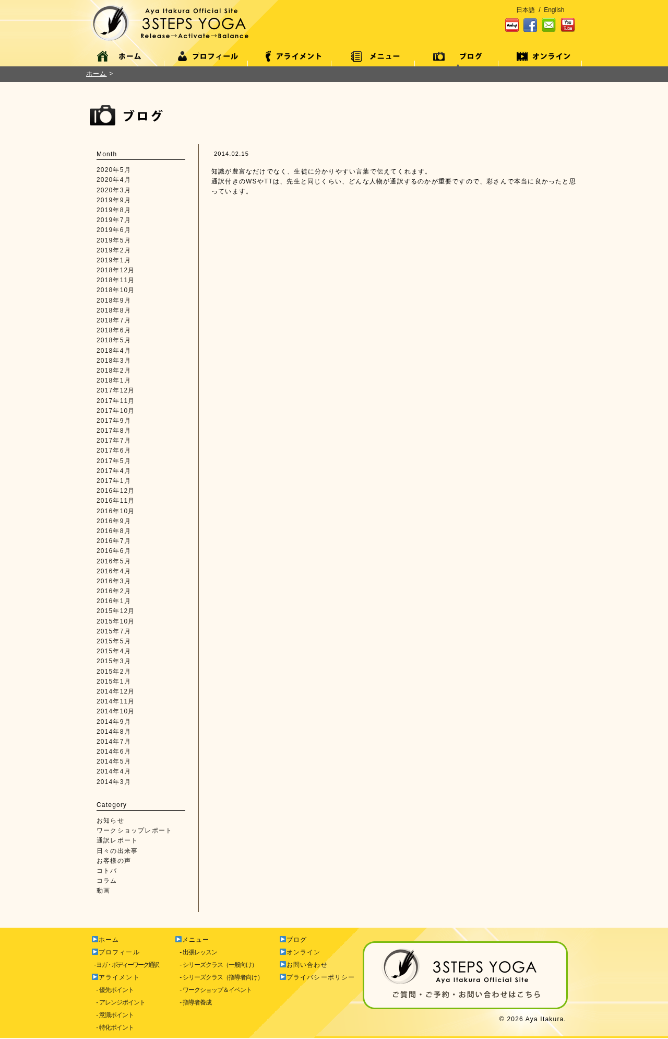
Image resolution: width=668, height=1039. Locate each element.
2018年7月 (114, 320)
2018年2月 (114, 370)
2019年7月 (114, 220)
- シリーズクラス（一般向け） (216, 964)
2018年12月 (116, 270)
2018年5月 (114, 340)
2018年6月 (114, 330)
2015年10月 (116, 621)
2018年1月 (114, 380)
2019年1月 (114, 260)
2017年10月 (116, 410)
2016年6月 (114, 551)
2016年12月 (116, 490)
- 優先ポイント (112, 990)
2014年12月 (116, 691)
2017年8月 (114, 430)
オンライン (300, 952)
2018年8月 (114, 310)
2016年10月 (116, 511)
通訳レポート (117, 840)
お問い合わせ (304, 964)
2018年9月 (114, 300)
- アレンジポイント (118, 1002)
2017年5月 (114, 461)
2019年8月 (114, 210)
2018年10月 (116, 290)
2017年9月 (114, 420)
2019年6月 (114, 230)
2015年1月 (114, 681)
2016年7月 (114, 541)
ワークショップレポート (134, 830)
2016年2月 (114, 591)
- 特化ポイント (112, 1027)
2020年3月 (114, 190)
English (554, 10)
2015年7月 (114, 631)
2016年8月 (114, 531)
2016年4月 (114, 571)
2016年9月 (114, 521)
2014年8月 (114, 731)
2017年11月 (116, 401)
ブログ (293, 939)
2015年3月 (114, 661)
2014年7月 (114, 741)
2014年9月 (114, 721)
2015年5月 (114, 641)
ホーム (96, 73)
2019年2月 (114, 250)
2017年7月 (114, 440)
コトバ (107, 870)
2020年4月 (114, 179)
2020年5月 (114, 170)
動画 (103, 890)
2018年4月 (114, 350)
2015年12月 (116, 611)
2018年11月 (116, 280)
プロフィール (116, 952)
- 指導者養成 (193, 1002)
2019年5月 (114, 240)
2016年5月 (114, 561)
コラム (107, 880)
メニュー (192, 939)
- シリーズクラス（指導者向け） (219, 977)
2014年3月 (114, 782)
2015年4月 (114, 651)
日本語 (525, 10)
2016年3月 (114, 581)
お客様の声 (114, 860)
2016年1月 (114, 601)
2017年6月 (114, 450)
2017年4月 (114, 471)
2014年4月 (114, 771)
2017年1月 (114, 480)
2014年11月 (116, 701)
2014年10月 (116, 711)
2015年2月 (114, 671)
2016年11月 (116, 500)
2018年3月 (114, 360)
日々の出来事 (117, 851)
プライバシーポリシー (317, 977)
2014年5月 (114, 761)
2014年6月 (114, 751)
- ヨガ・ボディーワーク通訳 (125, 964)
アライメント (116, 977)
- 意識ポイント (112, 1015)
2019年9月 (114, 200)
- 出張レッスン (196, 952)
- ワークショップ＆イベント (213, 990)
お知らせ (110, 820)
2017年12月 (116, 390)
